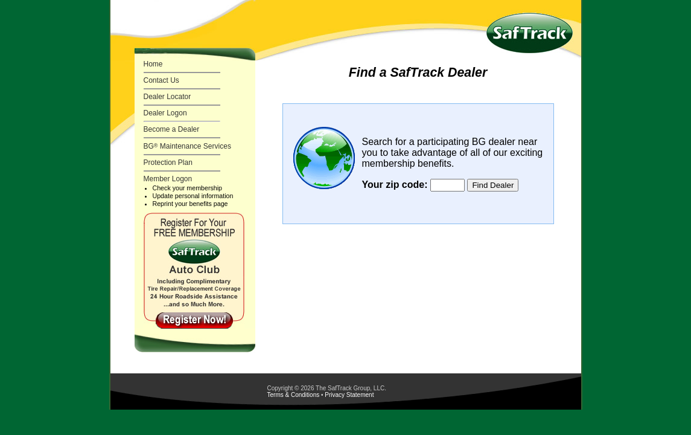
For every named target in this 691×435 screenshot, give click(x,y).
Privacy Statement (349, 395)
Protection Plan (168, 162)
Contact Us (161, 80)
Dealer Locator (167, 96)
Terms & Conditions (293, 395)
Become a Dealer (172, 129)
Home (153, 64)
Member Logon (168, 179)
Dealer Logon (165, 113)
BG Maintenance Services (187, 146)
